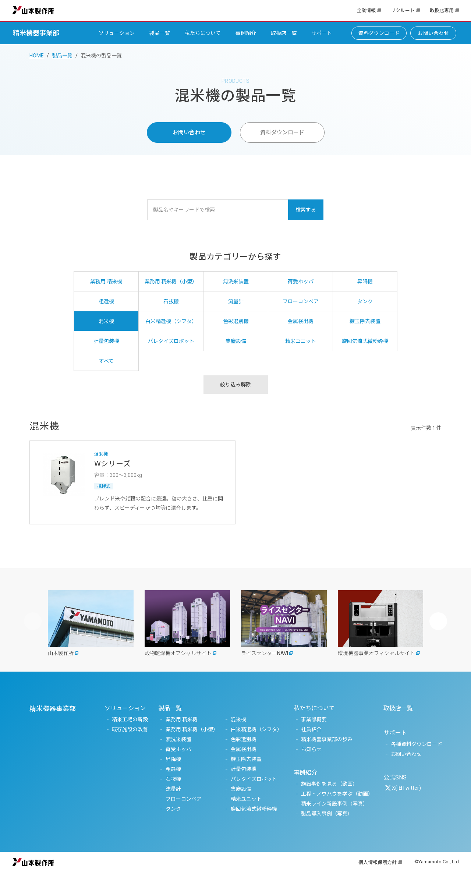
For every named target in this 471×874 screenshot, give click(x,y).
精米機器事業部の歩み (327, 739)
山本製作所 (33, 9)
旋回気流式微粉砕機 (254, 809)
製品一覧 (159, 33)
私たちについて (203, 33)
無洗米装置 (178, 739)
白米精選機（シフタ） (256, 729)
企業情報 (366, 10)
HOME (36, 56)
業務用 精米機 (182, 719)
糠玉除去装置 (246, 759)
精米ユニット (246, 799)
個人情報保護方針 (377, 862)
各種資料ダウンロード (416, 744)
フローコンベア (184, 799)
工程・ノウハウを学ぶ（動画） (337, 794)
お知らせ (311, 749)
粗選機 (173, 769)
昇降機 (173, 759)
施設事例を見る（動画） (329, 784)
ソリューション (117, 33)
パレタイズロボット (254, 779)
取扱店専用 (442, 10)
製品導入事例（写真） (327, 814)
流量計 (173, 789)
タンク (173, 809)
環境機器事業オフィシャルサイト (376, 653)
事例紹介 (246, 33)
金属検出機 (243, 749)
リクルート (403, 10)
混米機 (238, 719)
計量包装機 (243, 769)
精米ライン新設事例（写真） (334, 804)
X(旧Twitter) (406, 788)
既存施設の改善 (130, 729)
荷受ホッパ (178, 749)
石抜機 (173, 779)
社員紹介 (311, 729)
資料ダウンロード (379, 33)
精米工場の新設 (130, 719)
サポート (321, 33)
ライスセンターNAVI (264, 653)
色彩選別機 (243, 739)
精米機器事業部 (36, 33)
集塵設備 (241, 789)
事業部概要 (314, 719)
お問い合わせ (433, 33)
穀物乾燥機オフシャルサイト (178, 653)
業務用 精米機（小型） (192, 729)
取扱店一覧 (284, 33)
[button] (438, 621)
